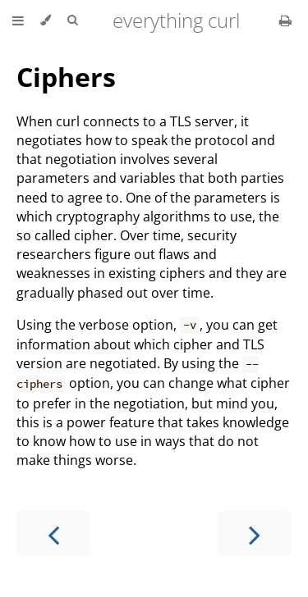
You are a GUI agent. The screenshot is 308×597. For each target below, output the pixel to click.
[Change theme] (45, 20)
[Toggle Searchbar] (72, 20)
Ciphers (66, 76)
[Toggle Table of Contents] (18, 20)
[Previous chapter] (53, 533)
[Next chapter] (255, 533)
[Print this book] (285, 20)
